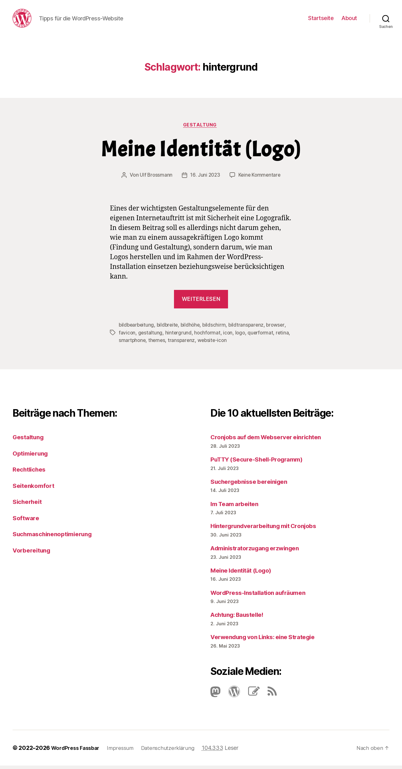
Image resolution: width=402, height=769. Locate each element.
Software (27, 520)
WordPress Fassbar (77, 751)
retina (125, 342)
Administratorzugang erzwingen (260, 550)
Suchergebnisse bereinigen (252, 483)
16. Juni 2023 (204, 178)
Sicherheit (29, 504)
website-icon (231, 342)
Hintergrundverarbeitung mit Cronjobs (269, 528)
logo (242, 335)
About (349, 19)
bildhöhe (193, 327)
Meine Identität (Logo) (201, 152)
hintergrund (179, 335)
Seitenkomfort (35, 487)
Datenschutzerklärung (175, 751)
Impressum (125, 751)
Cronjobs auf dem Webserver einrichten (272, 439)
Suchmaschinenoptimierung (57, 536)
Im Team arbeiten (237, 506)
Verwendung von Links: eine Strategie (268, 639)
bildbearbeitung (137, 327)
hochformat (208, 335)
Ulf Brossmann (155, 178)
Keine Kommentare (260, 178)
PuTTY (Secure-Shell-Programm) (261, 461)
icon (229, 335)
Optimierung (32, 455)
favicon (127, 335)
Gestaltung (201, 127)
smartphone (149, 342)
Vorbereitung (34, 552)
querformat (263, 335)
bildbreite (169, 327)
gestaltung (151, 335)
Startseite (321, 19)
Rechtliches (31, 471)
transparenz (199, 342)
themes (174, 342)
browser (280, 327)
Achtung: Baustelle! (240, 617)
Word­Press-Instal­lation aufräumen (263, 594)
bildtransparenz (250, 327)
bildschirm (218, 327)
